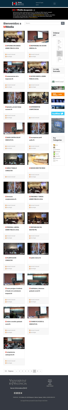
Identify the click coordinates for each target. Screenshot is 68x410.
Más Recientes (59, 42)
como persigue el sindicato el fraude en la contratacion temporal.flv (13, 291)
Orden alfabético (60, 59)
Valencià (37, 2)
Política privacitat (29, 400)
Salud (57, 154)
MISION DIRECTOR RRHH (37, 168)
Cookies (36, 400)
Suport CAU (41, 400)
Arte (57, 145)
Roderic (50, 384)
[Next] (40, 371)
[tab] (58, 145)
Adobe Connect (50, 386)
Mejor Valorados (59, 53)
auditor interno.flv (35, 258)
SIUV (46, 400)
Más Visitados (59, 48)
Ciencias (58, 151)
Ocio (57, 160)
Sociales (58, 156)
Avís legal (23, 400)
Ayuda (37, 4)
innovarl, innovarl (11, 54)
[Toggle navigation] (54, 3)
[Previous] (16, 371)
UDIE (50, 383)
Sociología (9, 56)
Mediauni (50, 381)
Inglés (42, 2)
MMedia (50, 380)
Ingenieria (58, 158)
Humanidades (56, 149)
